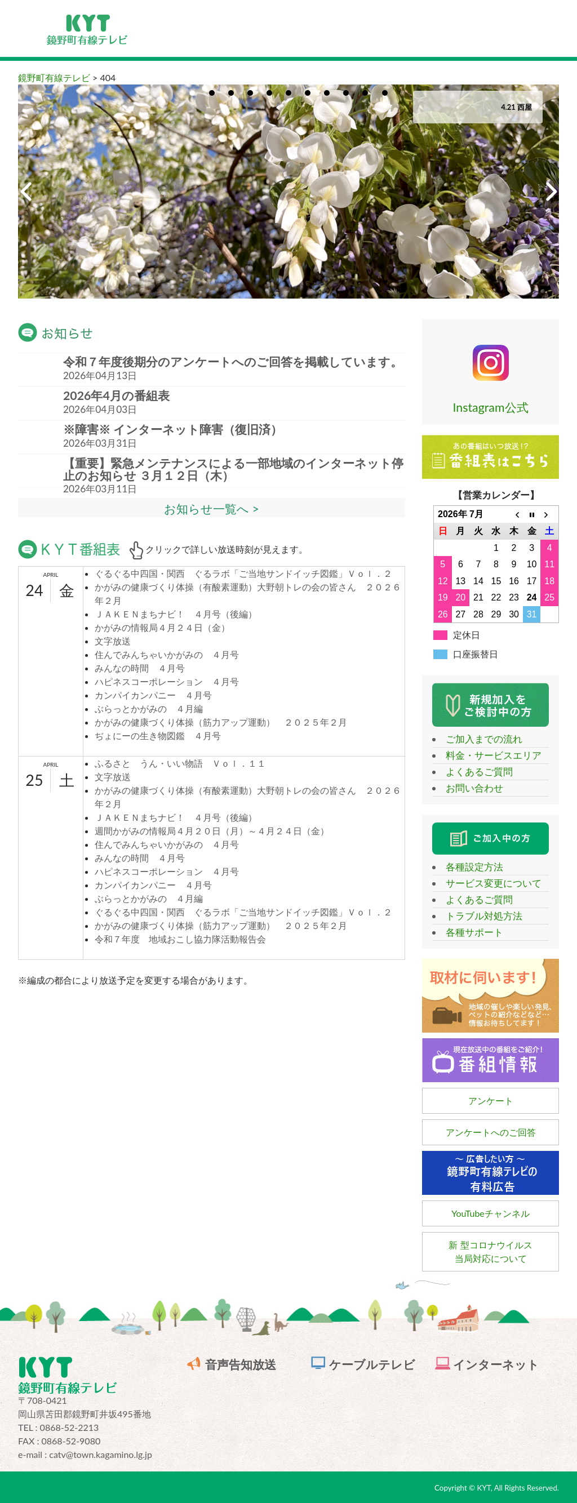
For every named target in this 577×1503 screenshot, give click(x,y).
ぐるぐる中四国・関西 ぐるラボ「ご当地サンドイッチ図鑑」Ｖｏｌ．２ (243, 573)
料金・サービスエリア (488, 755)
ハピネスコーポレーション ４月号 (167, 681)
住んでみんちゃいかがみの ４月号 (167, 654)
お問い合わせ (469, 788)
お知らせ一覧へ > (211, 508)
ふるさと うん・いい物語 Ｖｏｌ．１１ (180, 763)
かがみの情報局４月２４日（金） (162, 627)
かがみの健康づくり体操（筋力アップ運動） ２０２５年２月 (221, 722)
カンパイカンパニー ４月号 (153, 695)
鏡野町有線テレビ (54, 77)
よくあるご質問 (474, 771)
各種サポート (469, 932)
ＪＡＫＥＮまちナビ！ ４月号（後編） (176, 613)
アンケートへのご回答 (491, 1132)
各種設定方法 (469, 867)
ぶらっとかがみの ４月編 (149, 708)
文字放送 (113, 640)
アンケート (490, 1100)
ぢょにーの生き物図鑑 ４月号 (158, 735)
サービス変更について (488, 883)
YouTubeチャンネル (490, 1213)
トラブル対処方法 (479, 916)
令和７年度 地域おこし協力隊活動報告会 (180, 938)
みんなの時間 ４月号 (140, 667)
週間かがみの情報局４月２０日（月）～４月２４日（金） (212, 830)
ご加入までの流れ (479, 739)
